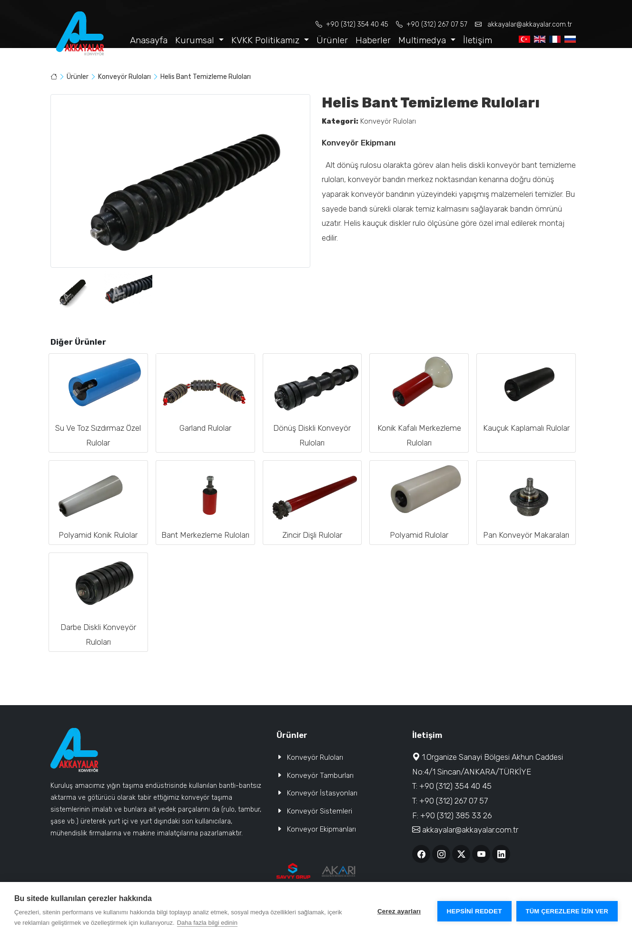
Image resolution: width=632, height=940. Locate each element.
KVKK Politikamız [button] (266, 40)
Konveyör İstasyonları (322, 793)
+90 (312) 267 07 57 (431, 24)
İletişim (477, 40)
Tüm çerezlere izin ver (567, 911)
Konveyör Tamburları (320, 775)
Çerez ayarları (399, 911)
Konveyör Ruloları (125, 77)
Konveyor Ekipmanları (321, 829)
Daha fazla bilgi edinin (207, 922)
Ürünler (332, 40)
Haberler (373, 40)
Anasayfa (149, 40)
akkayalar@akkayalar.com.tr (523, 24)
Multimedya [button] (423, 40)
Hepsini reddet (474, 911)
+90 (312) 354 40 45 (352, 24)
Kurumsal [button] (196, 40)
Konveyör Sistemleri (319, 811)
